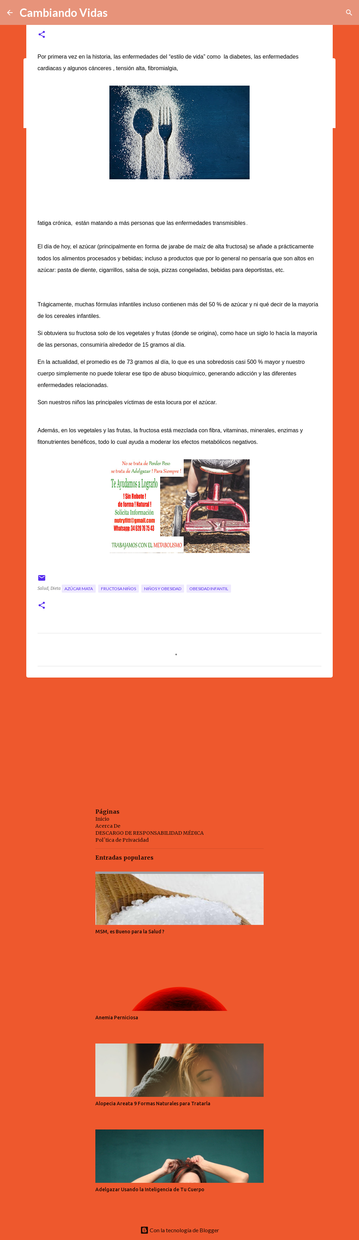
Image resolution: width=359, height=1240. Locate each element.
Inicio (102, 819)
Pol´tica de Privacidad (122, 840)
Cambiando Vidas (64, 12)
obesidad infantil (208, 588)
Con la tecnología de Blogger (179, 1230)
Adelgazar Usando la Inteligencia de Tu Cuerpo (149, 1189)
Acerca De (107, 826)
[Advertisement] (179, 737)
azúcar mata (79, 588)
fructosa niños (118, 588)
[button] (42, 35)
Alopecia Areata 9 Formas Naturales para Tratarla (152, 1103)
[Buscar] (349, 12)
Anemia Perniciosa (116, 1017)
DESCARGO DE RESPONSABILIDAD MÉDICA (149, 833)
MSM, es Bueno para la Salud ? (129, 931)
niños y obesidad (162, 588)
